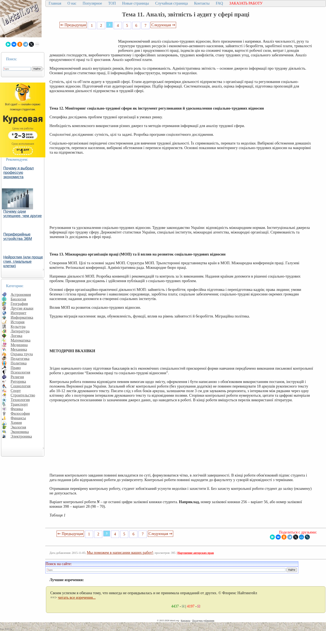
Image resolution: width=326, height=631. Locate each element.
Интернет (18, 313)
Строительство (23, 395)
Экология (18, 427)
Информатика (22, 317)
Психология (20, 372)
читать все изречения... (77, 597)
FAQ (219, 3)
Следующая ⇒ (163, 25)
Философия (20, 413)
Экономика (20, 432)
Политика (19, 363)
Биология (18, 299)
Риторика (18, 381)
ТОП (112, 3)
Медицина (19, 345)
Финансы (18, 418)
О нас (71, 3)
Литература (20, 331)
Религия (17, 377)
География (19, 303)
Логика (16, 335)
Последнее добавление (203, 620)
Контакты (201, 3)
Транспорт (19, 404)
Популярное (92, 3)
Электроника (21, 436)
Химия (16, 422)
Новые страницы (135, 3)
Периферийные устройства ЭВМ (17, 236)
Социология (21, 386)
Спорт (16, 390)
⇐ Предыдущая (73, 25)
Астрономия (21, 294)
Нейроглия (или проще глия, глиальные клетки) (23, 261)
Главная (55, 3)
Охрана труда (22, 354)
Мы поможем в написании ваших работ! (120, 552)
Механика (19, 349)
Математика (21, 340)
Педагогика (20, 358)
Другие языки (22, 308)
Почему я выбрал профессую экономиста (18, 172)
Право (16, 368)
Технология (20, 400)
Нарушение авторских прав (195, 552)
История (18, 322)
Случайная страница (171, 3)
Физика (17, 409)
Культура (18, 326)
